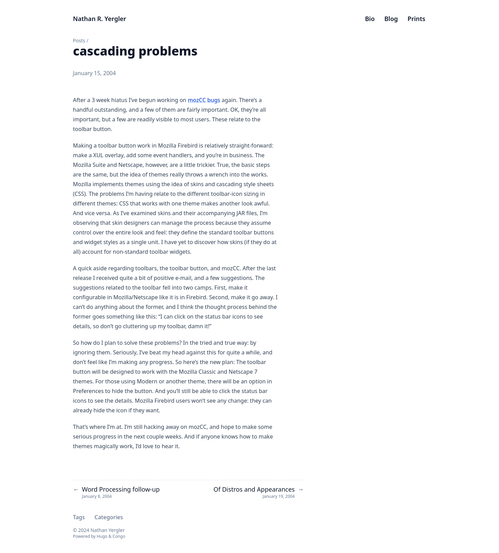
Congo (118, 536)
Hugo (102, 536)
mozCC (197, 100)
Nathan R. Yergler (99, 18)
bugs (213, 100)
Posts (79, 40)
